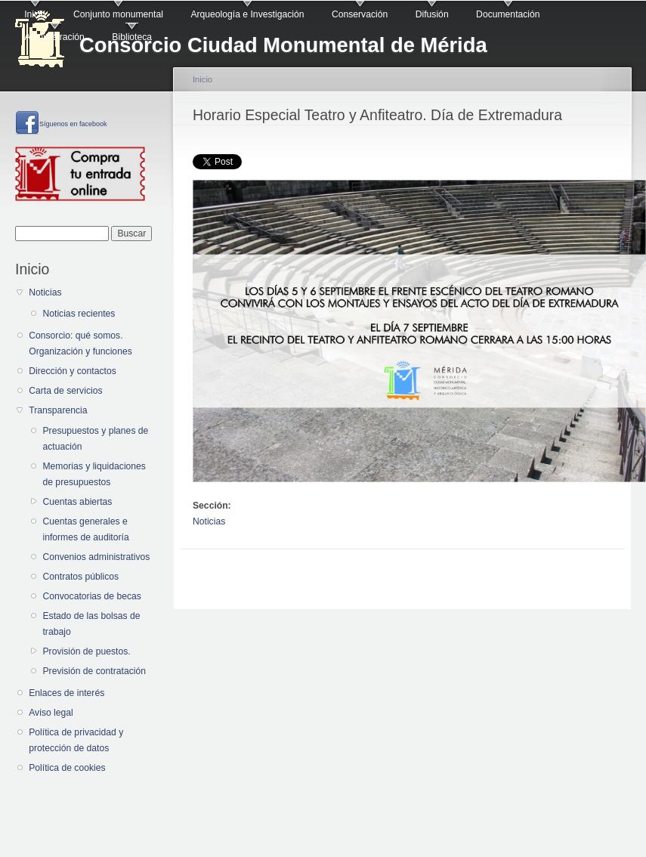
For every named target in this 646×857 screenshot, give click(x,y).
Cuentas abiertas (77, 502)
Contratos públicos (80, 576)
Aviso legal (51, 712)
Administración (54, 37)
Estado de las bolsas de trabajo (91, 624)
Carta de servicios (65, 390)
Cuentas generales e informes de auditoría (85, 529)
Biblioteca (132, 37)
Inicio (34, 14)
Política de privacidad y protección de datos (76, 740)
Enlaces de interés (66, 693)
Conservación (360, 14)
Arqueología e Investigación (247, 14)
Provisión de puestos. (86, 651)
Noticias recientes (78, 313)
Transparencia (58, 410)
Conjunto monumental (118, 14)
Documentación (507, 14)
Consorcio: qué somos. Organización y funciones (80, 343)
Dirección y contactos (72, 371)
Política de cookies (67, 768)
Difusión (432, 14)
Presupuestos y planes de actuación (95, 438)
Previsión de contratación (94, 671)
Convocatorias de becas (91, 596)
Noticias (45, 292)
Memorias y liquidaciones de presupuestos (93, 474)
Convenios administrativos (96, 557)
